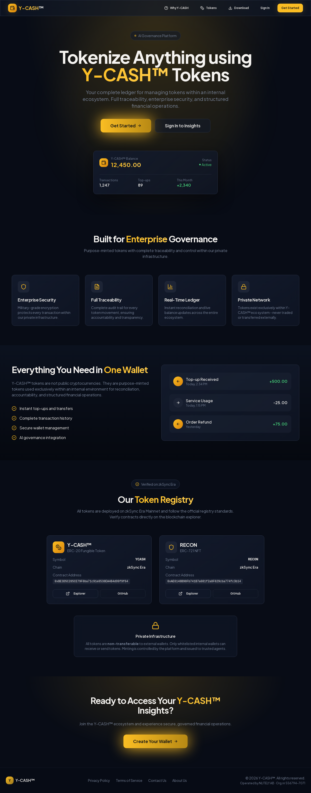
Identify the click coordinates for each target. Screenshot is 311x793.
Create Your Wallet (155, 741)
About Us (179, 780)
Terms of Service (129, 780)
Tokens (208, 8)
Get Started (290, 8)
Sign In (265, 8)
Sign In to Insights (182, 126)
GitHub (123, 593)
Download (238, 8)
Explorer (75, 594)
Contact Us (157, 780)
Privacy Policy (99, 780)
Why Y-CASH (176, 8)
